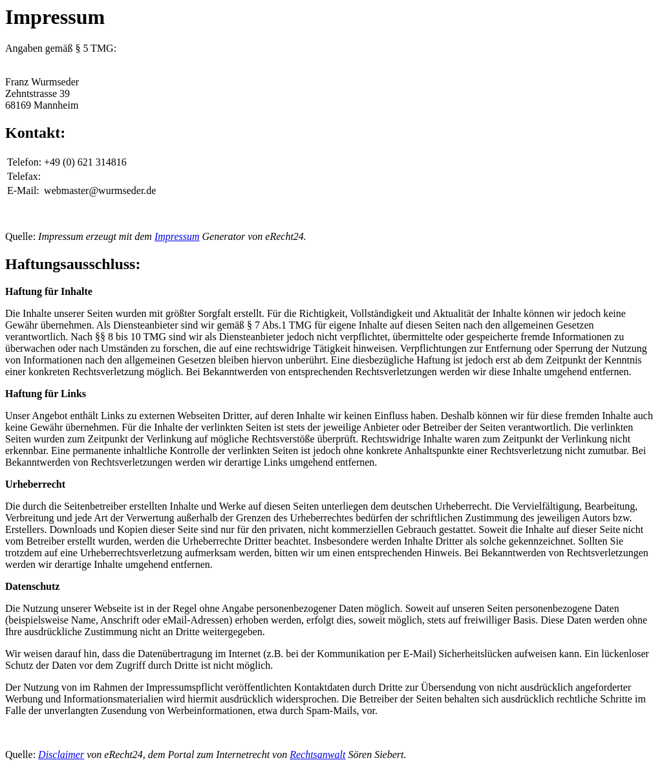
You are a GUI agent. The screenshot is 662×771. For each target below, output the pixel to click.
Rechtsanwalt (317, 754)
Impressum (177, 236)
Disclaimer (61, 754)
